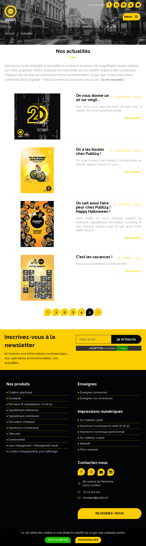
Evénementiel (17, 439)
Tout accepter (58, 540)
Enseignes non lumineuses (96, 398)
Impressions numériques (24, 427)
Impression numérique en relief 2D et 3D (105, 425)
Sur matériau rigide (91, 420)
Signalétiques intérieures (23, 410)
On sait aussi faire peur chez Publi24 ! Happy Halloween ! (93, 207)
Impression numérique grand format (102, 431)
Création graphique (20, 392)
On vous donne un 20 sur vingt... (92, 97)
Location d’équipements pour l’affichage (33, 451)
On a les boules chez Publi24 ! (90, 151)
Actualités (27, 33)
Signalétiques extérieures (24, 416)
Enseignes (15, 398)
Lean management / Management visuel (33, 445)
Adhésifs (85, 443)
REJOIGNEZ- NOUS (109, 513)
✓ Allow (122, 348)
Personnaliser (88, 540)
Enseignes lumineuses (93, 392)
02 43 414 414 (97, 4)
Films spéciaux (89, 449)
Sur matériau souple (92, 437)
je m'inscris (126, 339)
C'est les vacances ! (94, 257)
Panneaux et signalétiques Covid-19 (30, 404)
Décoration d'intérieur (22, 421)
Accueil (9, 33)
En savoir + (133, 118)
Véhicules (15, 433)
